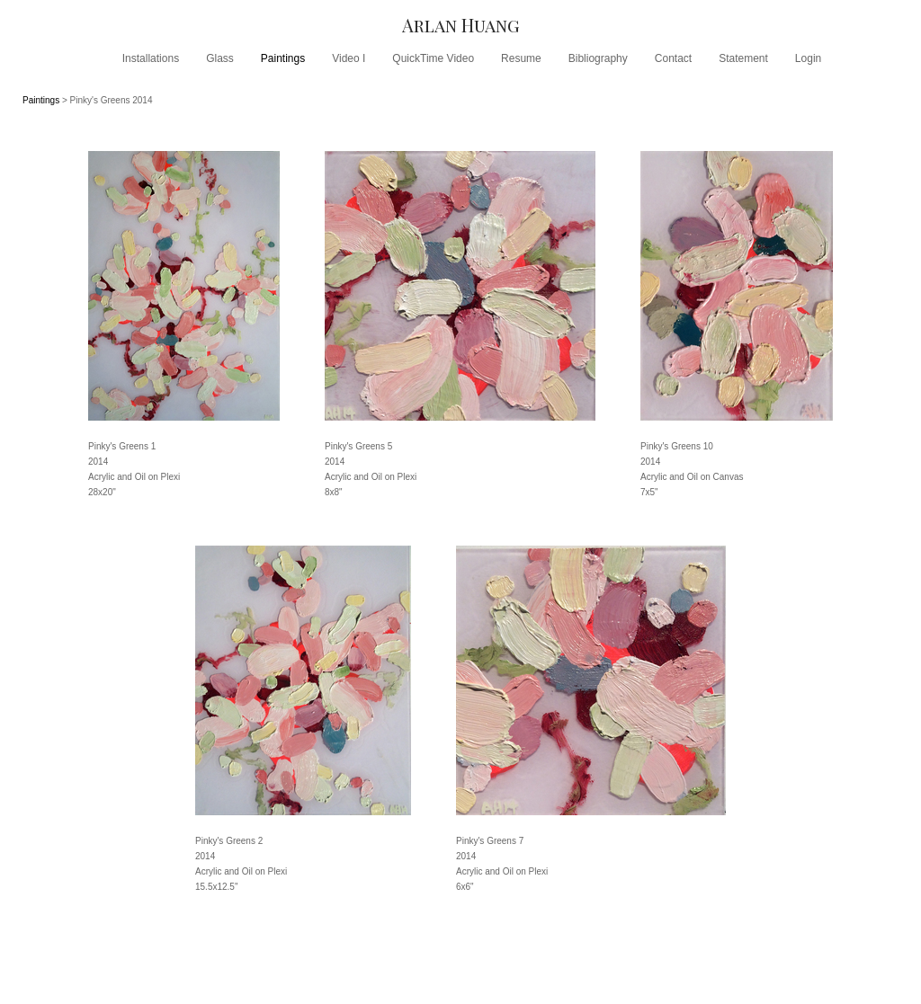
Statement (743, 58)
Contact (673, 58)
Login (808, 58)
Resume (521, 58)
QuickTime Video (433, 58)
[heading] (460, 24)
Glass (220, 58)
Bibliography (598, 58)
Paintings (283, 58)
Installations (150, 58)
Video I (348, 58)
